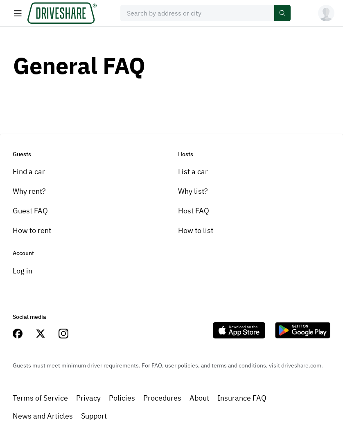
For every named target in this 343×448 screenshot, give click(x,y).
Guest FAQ (30, 210)
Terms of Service (40, 398)
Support (94, 416)
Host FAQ (193, 210)
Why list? (193, 191)
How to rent (32, 230)
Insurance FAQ (241, 398)
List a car (193, 171)
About (199, 398)
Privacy (88, 398)
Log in (22, 271)
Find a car (29, 171)
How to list (195, 230)
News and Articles (43, 416)
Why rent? (29, 191)
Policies (122, 398)
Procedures (162, 398)
